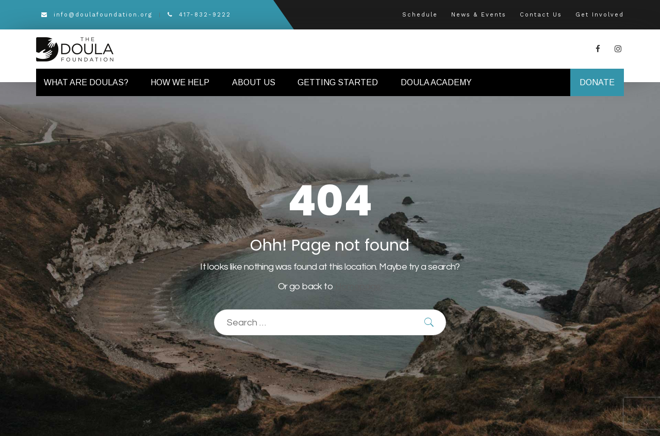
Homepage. (359, 286)
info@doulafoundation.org (97, 14)
